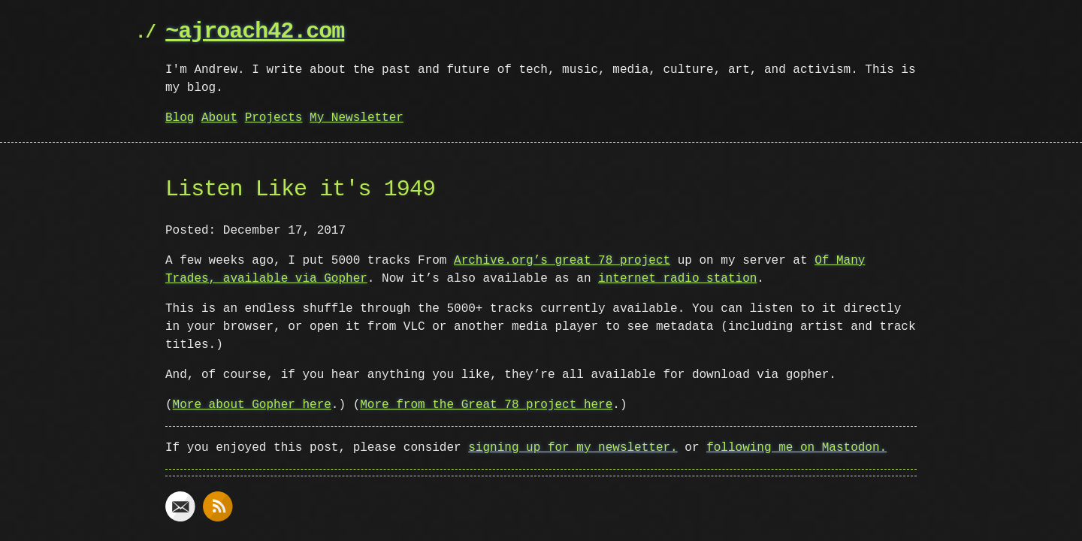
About (219, 118)
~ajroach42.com (254, 32)
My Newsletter (356, 118)
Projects (274, 118)
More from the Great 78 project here (486, 405)
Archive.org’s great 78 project (562, 260)
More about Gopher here (252, 405)
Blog (179, 118)
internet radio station (677, 278)
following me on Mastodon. (796, 448)
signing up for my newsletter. (572, 448)
